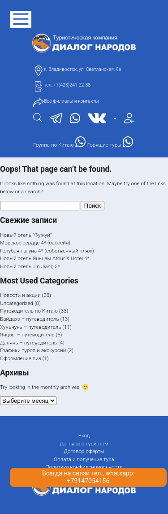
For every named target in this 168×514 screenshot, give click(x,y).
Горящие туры (110, 142)
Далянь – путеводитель (28, 343)
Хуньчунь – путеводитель (30, 327)
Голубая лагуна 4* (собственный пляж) (47, 251)
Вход (84, 435)
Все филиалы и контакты (71, 101)
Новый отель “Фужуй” (26, 235)
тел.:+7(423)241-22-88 (67, 85)
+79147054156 (88, 480)
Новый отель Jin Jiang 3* (30, 266)
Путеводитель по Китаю (29, 311)
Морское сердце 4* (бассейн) (35, 243)
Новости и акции (20, 295)
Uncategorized (16, 303)
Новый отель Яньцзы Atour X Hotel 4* (44, 258)
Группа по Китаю (59, 142)
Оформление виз (20, 358)
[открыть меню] (20, 20)
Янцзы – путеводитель (27, 334)
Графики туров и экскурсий (33, 350)
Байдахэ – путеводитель (29, 319)
